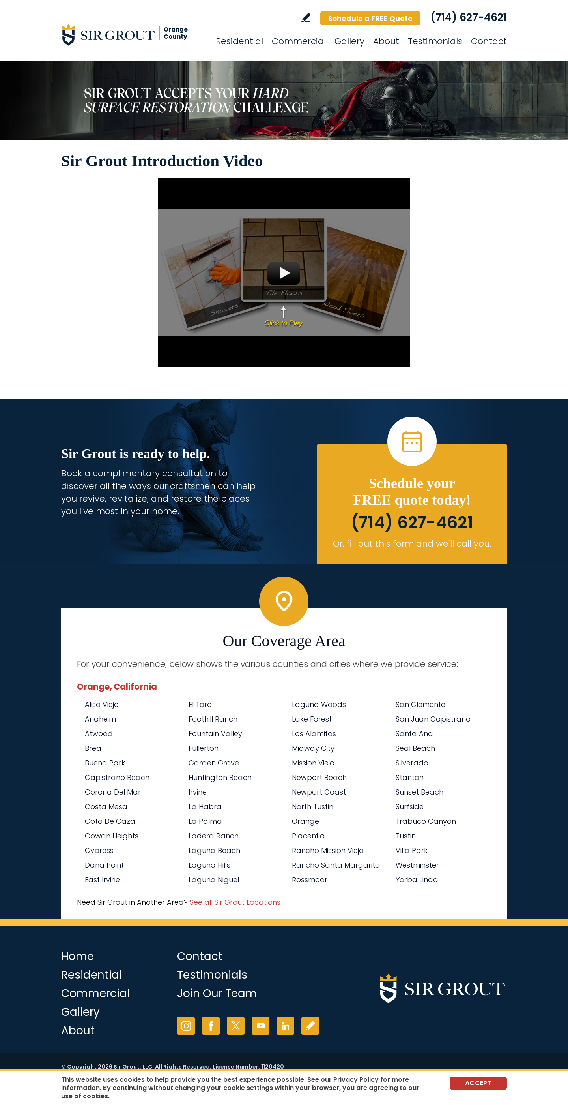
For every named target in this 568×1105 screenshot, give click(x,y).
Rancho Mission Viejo (328, 850)
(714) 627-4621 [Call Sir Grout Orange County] (468, 17)
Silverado (412, 763)
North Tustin (312, 807)
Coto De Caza (110, 821)
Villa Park (412, 850)
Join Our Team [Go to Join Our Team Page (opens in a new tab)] (217, 993)
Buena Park (105, 763)
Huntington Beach (220, 777)
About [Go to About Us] (386, 41)
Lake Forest (312, 719)
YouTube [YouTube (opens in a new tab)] (260, 1026)
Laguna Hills (209, 865)
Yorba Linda (417, 880)
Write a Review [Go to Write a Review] (305, 17)
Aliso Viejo (102, 704)
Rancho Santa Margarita (336, 865)
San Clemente (420, 704)
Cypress (99, 850)
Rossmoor (309, 880)
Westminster (417, 865)
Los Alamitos (314, 734)
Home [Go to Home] (77, 956)
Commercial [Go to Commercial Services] (299, 41)
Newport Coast (319, 792)
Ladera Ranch (214, 836)
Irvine (198, 792)
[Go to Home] (132, 34)
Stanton (410, 777)
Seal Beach (415, 748)
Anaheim (100, 719)
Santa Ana (414, 734)
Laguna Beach (214, 850)
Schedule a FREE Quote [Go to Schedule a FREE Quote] (370, 18)
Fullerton (204, 748)
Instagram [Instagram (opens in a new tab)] (186, 1026)
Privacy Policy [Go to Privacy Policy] (356, 1079)
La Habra (205, 807)
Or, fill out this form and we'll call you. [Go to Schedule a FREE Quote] (412, 543)
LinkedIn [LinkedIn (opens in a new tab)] (285, 1026)
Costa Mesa (106, 807)
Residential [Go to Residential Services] (239, 41)
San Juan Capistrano (433, 719)
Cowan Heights (111, 836)
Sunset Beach (419, 792)
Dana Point (104, 865)
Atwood (99, 734)
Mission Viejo (313, 763)
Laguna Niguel (214, 880)
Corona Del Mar (113, 792)
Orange (305, 821)
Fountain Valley (215, 734)
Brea (93, 748)
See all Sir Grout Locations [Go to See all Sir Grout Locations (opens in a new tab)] (235, 902)
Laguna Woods (319, 704)
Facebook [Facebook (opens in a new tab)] (211, 1026)
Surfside (410, 807)
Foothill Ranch (213, 719)
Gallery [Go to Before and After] (349, 41)
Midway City (313, 748)
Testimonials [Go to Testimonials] (435, 41)
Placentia (308, 836)
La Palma (205, 821)
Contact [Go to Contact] (489, 41)
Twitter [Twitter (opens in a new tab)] (236, 1026)
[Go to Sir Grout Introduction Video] (284, 272)
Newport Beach (319, 777)
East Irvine (102, 880)
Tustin (406, 836)
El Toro (200, 704)
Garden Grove (214, 763)
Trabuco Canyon (426, 821)
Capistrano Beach (117, 777)
